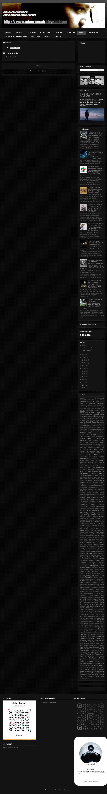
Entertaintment (85, 433)
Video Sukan (92, 667)
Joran (102, 478)
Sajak (90, 591)
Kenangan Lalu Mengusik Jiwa (95, 502)
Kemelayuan (100, 501)
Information (91, 469)
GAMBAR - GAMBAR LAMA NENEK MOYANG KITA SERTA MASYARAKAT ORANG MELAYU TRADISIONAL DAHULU (92, 264)
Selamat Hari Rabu (97, 604)
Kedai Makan (84, 499)
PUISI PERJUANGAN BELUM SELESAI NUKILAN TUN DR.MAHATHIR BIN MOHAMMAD (95, 284)
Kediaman (91, 499)
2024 (83, 385)
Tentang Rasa (95, 631)
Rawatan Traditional (99, 577)
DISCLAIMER (35, 36)
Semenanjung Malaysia (92, 609)
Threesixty (100, 636)
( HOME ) (8, 33)
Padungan (82, 548)
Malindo (98, 528)
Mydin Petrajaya (89, 541)
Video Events (96, 663)
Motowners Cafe (98, 537)
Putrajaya (88, 575)
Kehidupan (92, 501)
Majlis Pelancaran (95, 523)
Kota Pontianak (96, 506)
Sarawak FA (83, 595)
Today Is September (92, 650)
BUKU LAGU (59, 33)
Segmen (90, 599)
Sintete (81, 620)
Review (97, 584)
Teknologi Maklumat (85, 631)
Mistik (87, 535)
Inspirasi (100, 471)
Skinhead (86, 620)
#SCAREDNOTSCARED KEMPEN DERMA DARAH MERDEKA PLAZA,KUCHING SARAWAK (95, 208)
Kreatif (97, 508)
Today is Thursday (92, 652)
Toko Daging (100, 656)
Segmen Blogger (98, 599)
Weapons (88, 673)
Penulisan (82, 553)
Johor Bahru (83, 478)
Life (103, 518)
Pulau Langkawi (99, 571)
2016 (83, 363)
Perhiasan (101, 558)
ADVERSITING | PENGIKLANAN (16, 36)
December (87, 348)
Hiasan (102, 454)
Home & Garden (97, 460)
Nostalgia (90, 544)
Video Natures (84, 667)
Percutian (82, 555)
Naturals (89, 543)
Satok (96, 595)
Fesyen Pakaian (95, 436)
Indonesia (100, 467)
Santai (85, 593)
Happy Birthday (99, 446)
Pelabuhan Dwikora (85, 551)
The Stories (91, 636)
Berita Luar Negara (91, 414)
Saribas (91, 595)
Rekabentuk (100, 581)
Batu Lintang (97, 408)
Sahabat (82, 591)
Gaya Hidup (99, 442)
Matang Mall (100, 530)
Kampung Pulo (92, 489)
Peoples (89, 553)
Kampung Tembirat (85, 496)
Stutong (102, 623)
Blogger (69, 790)
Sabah (102, 589)
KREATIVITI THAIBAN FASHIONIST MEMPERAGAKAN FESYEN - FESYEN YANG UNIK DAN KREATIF (91, 304)
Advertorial (95, 400)
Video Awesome (87, 663)
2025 (83, 388)
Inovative (94, 471)
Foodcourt (82, 438)
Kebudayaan (100, 497)
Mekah (96, 534)
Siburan (98, 614)
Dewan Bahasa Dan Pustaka (96, 425)
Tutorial (101, 658)
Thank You (100, 632)
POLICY (47, 36)
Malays (87, 528)
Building (94, 416)
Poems (88, 568)
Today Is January (95, 643)
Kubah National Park (91, 510)
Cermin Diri (95, 418)
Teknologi (100, 629)
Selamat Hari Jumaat (92, 602)
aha (87, 401)
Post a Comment (11, 57)
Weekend (101, 673)
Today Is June (88, 645)
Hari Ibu (86, 449)
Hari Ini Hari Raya (94, 449)
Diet (81, 429)
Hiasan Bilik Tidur (85, 456)
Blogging (82, 416)
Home (38, 66)
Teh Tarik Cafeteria (87, 629)
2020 (83, 374)
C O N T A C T (58, 36)
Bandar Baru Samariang (95, 407)
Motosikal (89, 537)
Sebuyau (90, 597)
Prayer (102, 569)
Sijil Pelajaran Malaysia (94, 616)
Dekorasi (91, 424)
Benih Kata (99, 410)
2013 (83, 354)
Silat (102, 616)
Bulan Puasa (100, 416)
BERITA (81, 33)
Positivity (97, 569)
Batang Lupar (90, 408)
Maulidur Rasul (84, 532)
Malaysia (92, 529)
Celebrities (88, 418)
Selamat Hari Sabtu (87, 606)
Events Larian (100, 434)
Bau (103, 408)
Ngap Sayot (83, 544)
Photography (94, 565)
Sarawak (99, 593)
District (84, 429)
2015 (83, 360)
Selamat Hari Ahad (91, 601)
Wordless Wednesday (96, 676)
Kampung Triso (94, 496)
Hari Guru (94, 447)
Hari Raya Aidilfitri (93, 453)
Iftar (95, 465)
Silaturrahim (92, 618)
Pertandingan (83, 564)
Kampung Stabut (89, 494)
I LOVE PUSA (31, 33)
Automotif (92, 403)
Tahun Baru (96, 625)
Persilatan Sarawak (97, 562)
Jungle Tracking (84, 480)
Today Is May (84, 647)
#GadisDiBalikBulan (85, 400)
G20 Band (101, 440)
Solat (81, 621)
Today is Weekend (87, 656)
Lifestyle (82, 520)
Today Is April (95, 638)
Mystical (97, 540)
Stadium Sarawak (94, 623)
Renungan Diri (84, 584)
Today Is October (93, 649)
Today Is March (99, 645)
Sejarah (82, 601)
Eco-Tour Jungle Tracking (91, 431)
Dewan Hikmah (84, 427)
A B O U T (19, 33)
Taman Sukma (89, 627)
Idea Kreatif (91, 465)
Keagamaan (92, 497)
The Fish (83, 636)
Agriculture (83, 401)
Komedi (90, 506)
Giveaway (82, 446)
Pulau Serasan (85, 573)
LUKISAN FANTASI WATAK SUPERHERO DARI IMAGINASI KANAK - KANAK (95, 190)
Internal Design (97, 473)
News (101, 543)
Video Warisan (85, 669)
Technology (99, 627)
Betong (101, 414)
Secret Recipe (96, 597)
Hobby (87, 460)
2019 (83, 371)
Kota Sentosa (91, 508)
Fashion (82, 436)
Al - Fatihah (96, 401)
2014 (83, 357)
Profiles (82, 571)
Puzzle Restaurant (95, 575)
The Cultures (100, 634)
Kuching (84, 512)
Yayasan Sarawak (84, 678)
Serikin (90, 613)
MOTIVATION (99, 535)
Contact (102, 420)
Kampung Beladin (85, 482)
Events (93, 435)
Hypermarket (89, 464)
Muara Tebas (91, 539)
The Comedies (91, 634)
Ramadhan (89, 577)
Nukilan (95, 544)
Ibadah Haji (97, 464)
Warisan (101, 669)
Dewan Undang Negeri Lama (96, 427)
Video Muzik (99, 665)
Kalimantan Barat (98, 480)
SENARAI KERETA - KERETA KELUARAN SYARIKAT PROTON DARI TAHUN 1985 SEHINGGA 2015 (95, 135)
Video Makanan (88, 665)
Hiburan (83, 459)
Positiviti (91, 569)
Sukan (81, 625)
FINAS (102, 436)
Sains (86, 591)
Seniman (86, 611)
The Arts (83, 634)
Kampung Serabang (92, 492)
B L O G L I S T (45, 33)
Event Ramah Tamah (85, 434)
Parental (95, 549)
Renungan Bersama (98, 582)
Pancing (88, 548)
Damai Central (84, 424)
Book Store (88, 416)
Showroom (92, 614)
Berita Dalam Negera (93, 412)
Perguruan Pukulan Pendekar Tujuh (92, 557)
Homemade (83, 462)
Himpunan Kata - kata (97, 458)
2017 (83, 365)
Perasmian (101, 553)
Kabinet (90, 480)
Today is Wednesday (95, 654)
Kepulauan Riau (87, 505)
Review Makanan (88, 586)
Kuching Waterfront (90, 515)
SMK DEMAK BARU (97, 620)
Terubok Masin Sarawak (90, 632)
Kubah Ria (101, 510)
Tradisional (82, 658)
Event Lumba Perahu (98, 432)
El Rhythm (101, 431)
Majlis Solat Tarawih (91, 527)
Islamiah (95, 475)
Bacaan (82, 405)
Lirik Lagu (87, 520)
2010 (83, 345)
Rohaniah (101, 586)
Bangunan (83, 408)
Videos (94, 669)
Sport (91, 621)
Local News (95, 520)
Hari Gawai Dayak (85, 447)
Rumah (82, 587)
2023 (83, 382)
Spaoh (85, 621)
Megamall (91, 534)
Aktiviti (90, 401)
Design (86, 425)
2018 (83, 368)
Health (96, 455)
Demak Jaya (97, 424)
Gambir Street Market (87, 442)
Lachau (88, 516)
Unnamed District (92, 662)
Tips (88, 638)
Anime (81, 403)
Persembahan (100, 560)
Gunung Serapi (89, 446)
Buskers (82, 418)
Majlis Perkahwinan (91, 525)
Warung (94, 671)
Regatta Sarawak (90, 579)
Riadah (95, 586)
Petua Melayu (84, 565)
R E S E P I (71, 33)
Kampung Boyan (98, 482)
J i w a (101, 475)
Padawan (101, 546)
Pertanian (89, 564)
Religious (88, 582)
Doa (94, 429)
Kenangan (82, 502)
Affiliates (101, 400)
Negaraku (95, 542)
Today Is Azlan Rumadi (95, 640)
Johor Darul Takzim (93, 478)
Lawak (98, 518)
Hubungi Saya (92, 462)
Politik (86, 569)
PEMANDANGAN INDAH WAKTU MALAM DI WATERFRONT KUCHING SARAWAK (96, 243)
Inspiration (84, 473)
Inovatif (89, 471)
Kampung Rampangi (91, 490)
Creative (82, 422)
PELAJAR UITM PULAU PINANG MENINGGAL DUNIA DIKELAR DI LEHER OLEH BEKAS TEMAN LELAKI (96, 227)
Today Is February (98, 642)
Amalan (102, 401)
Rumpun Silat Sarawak (91, 587)
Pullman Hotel (96, 573)
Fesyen (88, 436)
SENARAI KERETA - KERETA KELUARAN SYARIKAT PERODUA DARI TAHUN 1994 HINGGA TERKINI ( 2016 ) (91, 171)
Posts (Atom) (42, 71)
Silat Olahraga (84, 618)
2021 (83, 377)
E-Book (98, 429)
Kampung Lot (83, 487)
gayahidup (83, 444)
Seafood (101, 595)
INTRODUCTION (88, 350)
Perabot (95, 553)
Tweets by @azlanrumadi (10, 747)
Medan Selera (83, 534)
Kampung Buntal (84, 484)
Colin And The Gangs (92, 420)
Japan (102, 477)
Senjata (91, 611)
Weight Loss (83, 674)
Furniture (94, 440)
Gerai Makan (93, 444)
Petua (102, 564)
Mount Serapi (83, 539)
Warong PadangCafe (85, 671)
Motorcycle (83, 537)
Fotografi (89, 440)
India (85, 467)
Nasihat (102, 540)
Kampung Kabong (87, 485)
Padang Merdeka (93, 546)
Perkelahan (92, 560)
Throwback (83, 638)
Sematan (82, 609)
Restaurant (91, 584)
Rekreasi (82, 582)
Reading (82, 579)
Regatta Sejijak (100, 579)
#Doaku (82, 398)
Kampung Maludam (93, 487)
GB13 (87, 444)
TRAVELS (92, 658)
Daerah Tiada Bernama (95, 422)
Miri (84, 535)
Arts (86, 403)
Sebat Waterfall (84, 597)
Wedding (94, 673)
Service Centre (99, 613)
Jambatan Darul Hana (94, 477)
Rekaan (82, 581)
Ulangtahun (83, 660)
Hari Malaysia (90, 451)
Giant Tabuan (100, 444)
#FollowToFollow (99, 398)
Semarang (101, 607)
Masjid (102, 528)
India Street (91, 467)
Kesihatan (83, 507)
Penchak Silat (94, 551)
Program (87, 571)
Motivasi (91, 535)
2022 (83, 379)
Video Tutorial (100, 667)
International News (86, 475)
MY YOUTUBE (93, 33)
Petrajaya (96, 564)
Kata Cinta (85, 497)
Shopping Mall (84, 614)
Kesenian (101, 504)
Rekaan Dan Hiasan (91, 581)
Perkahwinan (84, 560)
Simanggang (100, 618)
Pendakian (101, 551)
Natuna (82, 542)
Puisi (92, 571)
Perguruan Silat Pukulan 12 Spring (89, 558)
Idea (86, 465)
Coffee (83, 420)
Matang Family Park (90, 530)
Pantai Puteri (88, 550)
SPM (88, 621)
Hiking (88, 458)
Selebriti (88, 608)
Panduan (93, 548)
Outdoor (85, 546)
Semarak (94, 607)
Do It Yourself (89, 429)
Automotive (100, 403)
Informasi (82, 469)
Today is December (86, 642)
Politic (81, 569)
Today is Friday (84, 643)
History (82, 460)
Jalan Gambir (83, 477)
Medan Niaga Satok (96, 532)
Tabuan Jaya (88, 625)
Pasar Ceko (100, 549)
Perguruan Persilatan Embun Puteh (94, 555)
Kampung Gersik (94, 484)
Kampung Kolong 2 (98, 485)
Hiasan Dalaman (98, 456)
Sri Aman (96, 621)
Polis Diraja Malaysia (98, 567)
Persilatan (83, 562)
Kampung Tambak (99, 494)
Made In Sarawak (92, 522)
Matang (82, 530)
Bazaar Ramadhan (86, 410)
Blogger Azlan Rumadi (49, 702)
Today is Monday (94, 647)
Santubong (90, 593)
